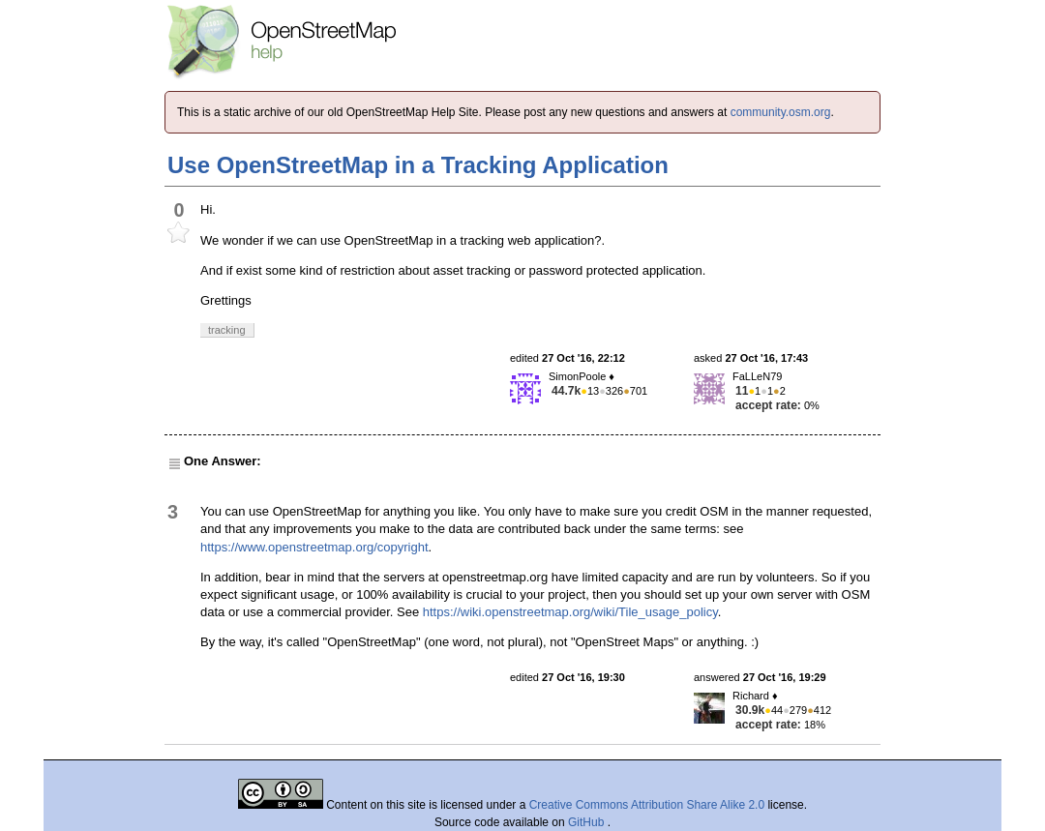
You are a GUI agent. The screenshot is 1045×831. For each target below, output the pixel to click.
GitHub (588, 822)
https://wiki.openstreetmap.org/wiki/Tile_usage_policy (570, 612)
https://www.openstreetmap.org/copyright (314, 547)
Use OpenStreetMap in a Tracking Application (418, 165)
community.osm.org (781, 112)
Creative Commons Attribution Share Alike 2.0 (646, 805)
